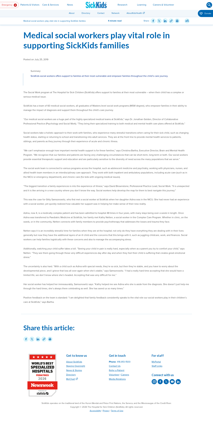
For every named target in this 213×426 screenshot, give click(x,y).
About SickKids (74, 361)
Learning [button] (141, 4)
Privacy (106, 410)
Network (115, 13)
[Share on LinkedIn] (165, 20)
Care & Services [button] (50, 4)
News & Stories (74, 370)
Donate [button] (205, 13)
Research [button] (122, 4)
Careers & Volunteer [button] (163, 4)
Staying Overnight (75, 366)
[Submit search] (209, 5)
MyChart (70, 379)
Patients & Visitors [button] (29, 4)
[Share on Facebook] (153, 20)
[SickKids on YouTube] (172, 381)
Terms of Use (117, 410)
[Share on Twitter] (159, 20)
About (71, 13)
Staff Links (157, 366)
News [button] (70, 4)
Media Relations (117, 379)
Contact (100, 13)
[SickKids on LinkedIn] (178, 381)
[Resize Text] (187, 20)
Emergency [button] (9, 5)
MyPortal (156, 361)
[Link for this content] (171, 20)
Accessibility (95, 410)
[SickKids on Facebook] (160, 381)
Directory (86, 13)
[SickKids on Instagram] (154, 381)
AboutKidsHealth (134, 13)
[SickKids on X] (166, 381)
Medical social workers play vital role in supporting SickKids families (96, 40)
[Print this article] (177, 20)
